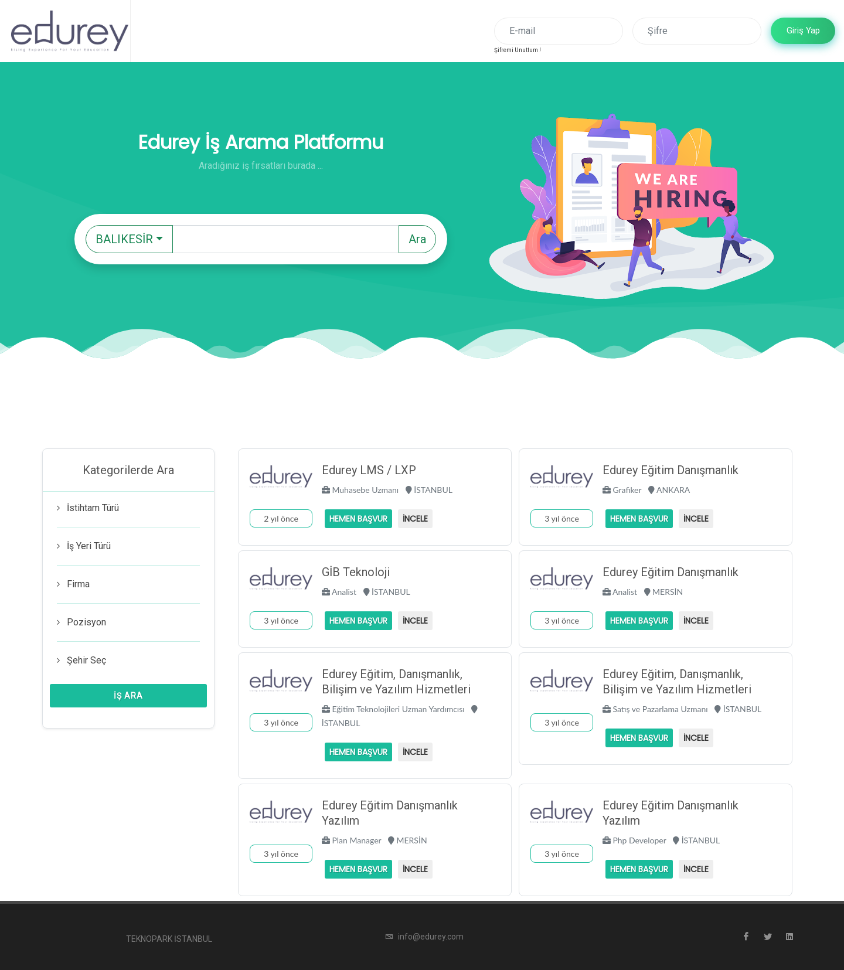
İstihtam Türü (93, 507)
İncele (415, 519)
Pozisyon (86, 622)
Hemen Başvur (358, 519)
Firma (78, 584)
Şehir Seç (86, 660)
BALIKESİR (124, 239)
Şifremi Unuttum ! (517, 50)
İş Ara (128, 695)
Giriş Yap (803, 30)
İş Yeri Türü (89, 546)
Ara (417, 239)
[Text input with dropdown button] (285, 239)
